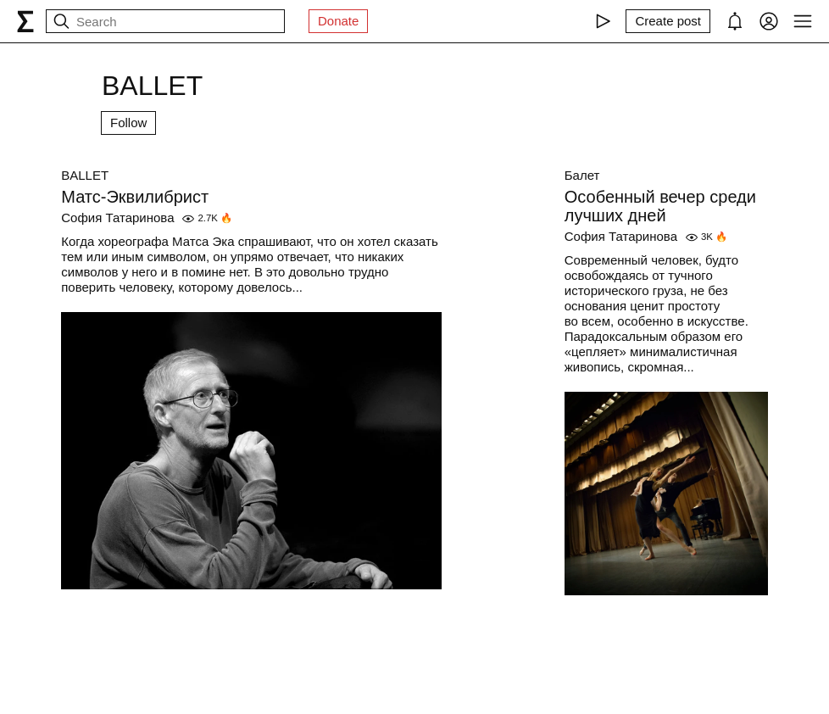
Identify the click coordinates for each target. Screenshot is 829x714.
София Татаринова (117, 217)
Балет (582, 175)
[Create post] (667, 21)
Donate (338, 21)
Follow (128, 122)
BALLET (84, 175)
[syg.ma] (25, 21)
